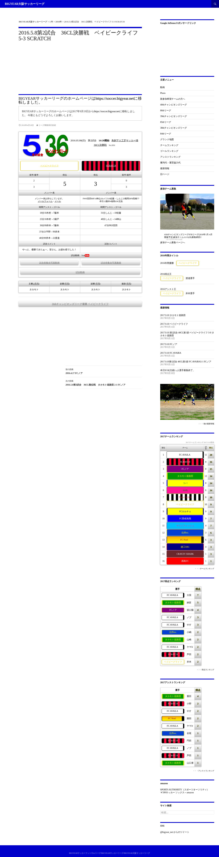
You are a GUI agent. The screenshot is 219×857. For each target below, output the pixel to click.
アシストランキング (170, 157)
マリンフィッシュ (185, 525)
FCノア (185, 469)
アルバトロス (185, 497)
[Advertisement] (80, 65)
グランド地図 (167, 139)
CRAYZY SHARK (185, 554)
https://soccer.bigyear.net (114, 98)
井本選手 (190, 293)
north (185, 490)
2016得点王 (165, 274)
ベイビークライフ (49, 166)
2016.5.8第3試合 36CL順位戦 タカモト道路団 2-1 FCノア (104, 382)
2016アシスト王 (168, 289)
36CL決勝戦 (100, 145)
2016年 (59, 21)
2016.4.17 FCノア (104, 370)
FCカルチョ (185, 511)
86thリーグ (165, 110)
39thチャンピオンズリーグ (173, 116)
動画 (162, 87)
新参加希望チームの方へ (172, 99)
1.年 (51, 21)
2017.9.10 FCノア (168, 344)
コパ (185, 483)
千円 (67, 284)
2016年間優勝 (167, 263)
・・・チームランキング (204, 569)
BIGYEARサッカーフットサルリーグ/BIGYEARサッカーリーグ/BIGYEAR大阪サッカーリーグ (109, 853)
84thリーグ (165, 133)
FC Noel (184, 540)
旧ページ (164, 174)
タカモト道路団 (185, 476)
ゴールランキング (169, 151)
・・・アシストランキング (203, 771)
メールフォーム (45, 201)
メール (58, 201)
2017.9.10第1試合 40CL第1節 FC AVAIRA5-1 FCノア (185, 361)
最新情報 (164, 168)
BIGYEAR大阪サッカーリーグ (24, 3)
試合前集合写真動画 (49, 263)
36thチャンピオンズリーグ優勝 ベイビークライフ (80, 304)
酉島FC (185, 561)
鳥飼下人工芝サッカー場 (125, 140)
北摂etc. (185, 533)
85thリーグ (165, 122)
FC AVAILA (184, 455)
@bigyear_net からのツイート (174, 832)
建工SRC (185, 547)
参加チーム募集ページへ (172, 242)
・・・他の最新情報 (206, 424)
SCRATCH (111, 166)
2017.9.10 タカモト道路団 (173, 315)
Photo (163, 93)
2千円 (36, 284)
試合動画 (80, 272)
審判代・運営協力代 (170, 162)
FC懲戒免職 (185, 518)
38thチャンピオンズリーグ (173, 128)
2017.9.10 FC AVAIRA (170, 353)
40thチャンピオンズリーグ (173, 105)
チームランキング (169, 145)
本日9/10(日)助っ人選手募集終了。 (177, 370)
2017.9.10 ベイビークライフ (174, 324)
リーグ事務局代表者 (47, 125)
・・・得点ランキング (205, 670)
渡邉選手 (190, 278)
